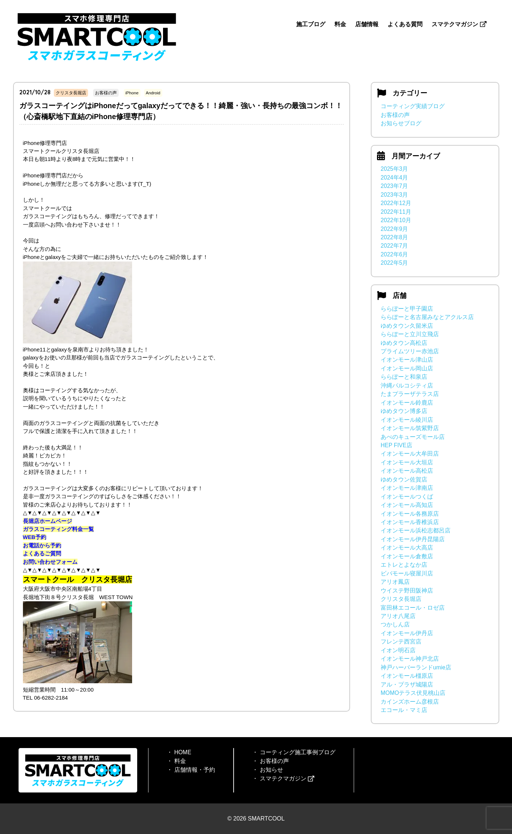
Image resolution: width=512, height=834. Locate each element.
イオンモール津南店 (407, 488)
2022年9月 (394, 229)
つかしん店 (395, 624)
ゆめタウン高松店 (404, 343)
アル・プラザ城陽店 (407, 684)
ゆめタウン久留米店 (407, 326)
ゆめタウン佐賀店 (404, 479)
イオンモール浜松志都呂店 (416, 530)
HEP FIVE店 (396, 445)
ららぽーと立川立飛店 (410, 334)
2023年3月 (394, 195)
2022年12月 (396, 203)
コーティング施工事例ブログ (297, 752)
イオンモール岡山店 (407, 368)
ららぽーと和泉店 (404, 377)
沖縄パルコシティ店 (407, 385)
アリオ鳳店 (395, 582)
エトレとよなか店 (404, 565)
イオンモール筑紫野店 (410, 428)
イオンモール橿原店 (407, 676)
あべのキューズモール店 (413, 437)
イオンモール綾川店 (407, 420)
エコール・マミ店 (404, 710)
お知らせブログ (401, 123)
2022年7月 (394, 246)
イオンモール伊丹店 (407, 633)
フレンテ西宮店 (401, 641)
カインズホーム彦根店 (410, 702)
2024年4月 (394, 177)
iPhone (132, 92)
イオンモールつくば (407, 496)
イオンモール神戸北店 (410, 659)
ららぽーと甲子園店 (407, 309)
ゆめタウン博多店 (404, 411)
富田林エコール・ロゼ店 (413, 608)
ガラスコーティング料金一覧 (58, 529)
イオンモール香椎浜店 (410, 522)
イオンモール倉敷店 (407, 556)
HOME (182, 752)
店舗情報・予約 (194, 770)
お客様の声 (106, 92)
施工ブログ (310, 24)
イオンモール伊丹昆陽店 (413, 539)
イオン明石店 (398, 650)
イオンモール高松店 (407, 471)
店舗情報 (366, 24)
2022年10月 (396, 220)
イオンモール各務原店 (410, 514)
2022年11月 (396, 212)
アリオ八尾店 (398, 616)
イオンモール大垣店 (407, 462)
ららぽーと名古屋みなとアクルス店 (427, 317)
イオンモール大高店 (407, 547)
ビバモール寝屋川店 (407, 573)
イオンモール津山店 (407, 360)
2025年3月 (394, 169)
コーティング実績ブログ (413, 106)
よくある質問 (405, 24)
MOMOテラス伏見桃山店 (413, 693)
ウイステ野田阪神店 (407, 590)
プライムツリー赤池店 (410, 351)
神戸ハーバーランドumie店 (416, 667)
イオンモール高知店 (407, 505)
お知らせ (271, 770)
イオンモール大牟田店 (410, 454)
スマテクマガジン (459, 24)
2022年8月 (394, 237)
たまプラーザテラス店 (410, 394)
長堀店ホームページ (47, 521)
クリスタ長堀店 (71, 92)
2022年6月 (394, 254)
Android (153, 92)
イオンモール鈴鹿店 (407, 403)
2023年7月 (394, 186)
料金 (340, 24)
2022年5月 (394, 263)
